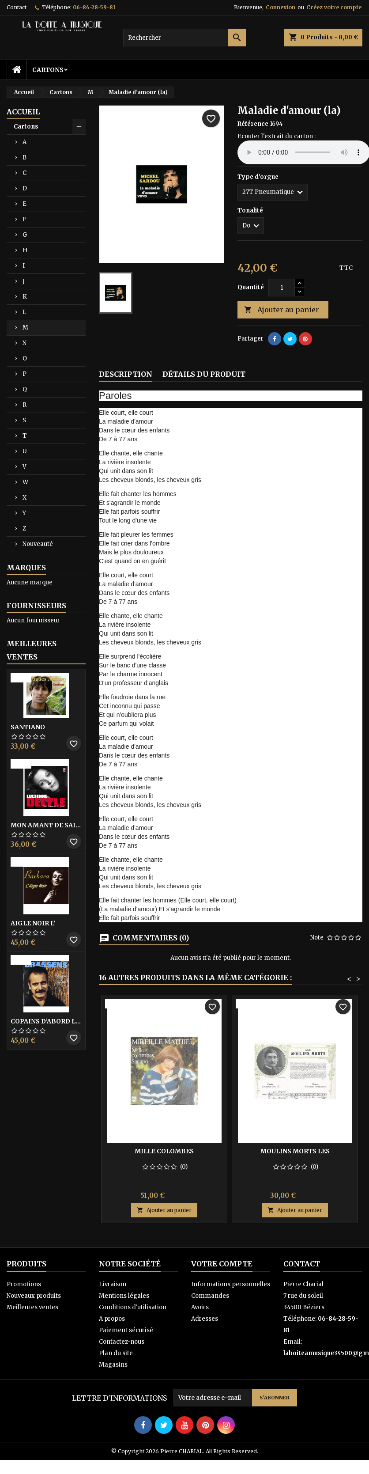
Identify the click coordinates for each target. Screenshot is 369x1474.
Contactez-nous (121, 1341)
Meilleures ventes (32, 1307)
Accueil (23, 111)
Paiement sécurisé (126, 1330)
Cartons (48, 70)
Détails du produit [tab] (203, 374)
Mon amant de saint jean (46, 825)
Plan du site (116, 1353)
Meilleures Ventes (31, 650)
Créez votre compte (333, 7)
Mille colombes (164, 1151)
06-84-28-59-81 (94, 7)
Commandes (210, 1296)
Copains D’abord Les (46, 1021)
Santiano (28, 727)
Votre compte (221, 1263)
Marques (26, 567)
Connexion (280, 7)
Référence (252, 124)
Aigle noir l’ (33, 923)
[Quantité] (281, 287)
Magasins (113, 1364)
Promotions (24, 1284)
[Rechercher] (184, 37)
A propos (112, 1318)
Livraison (112, 1284)
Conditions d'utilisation (132, 1307)
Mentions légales (124, 1296)
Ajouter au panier (281, 310)
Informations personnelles (230, 1284)
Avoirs (200, 1307)
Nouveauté (38, 544)
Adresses (204, 1318)
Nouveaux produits (34, 1296)
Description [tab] (125, 374)
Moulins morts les (295, 1151)
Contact (16, 7)
